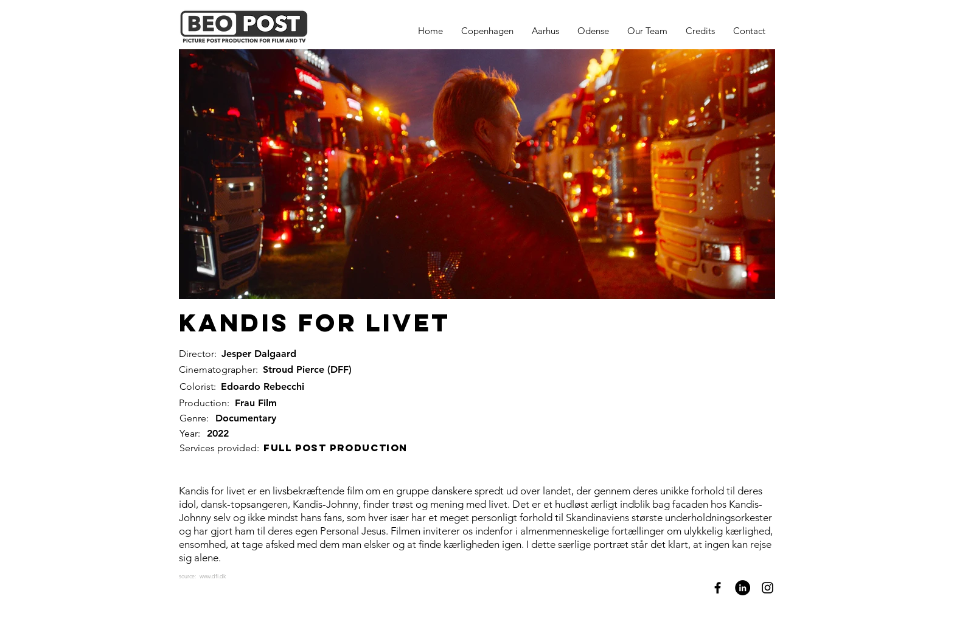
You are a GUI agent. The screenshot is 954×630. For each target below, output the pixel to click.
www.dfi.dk (213, 576)
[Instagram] (767, 587)
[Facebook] (717, 587)
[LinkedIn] (742, 587)
